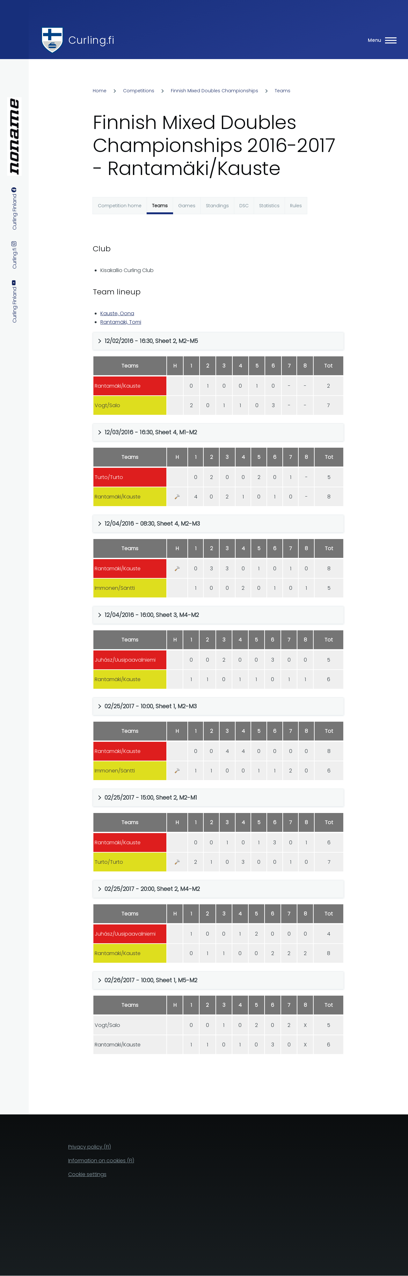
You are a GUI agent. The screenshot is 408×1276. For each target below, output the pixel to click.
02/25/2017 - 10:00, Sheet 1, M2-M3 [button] (151, 706)
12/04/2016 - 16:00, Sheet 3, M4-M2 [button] (152, 615)
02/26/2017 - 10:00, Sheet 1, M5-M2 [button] (151, 980)
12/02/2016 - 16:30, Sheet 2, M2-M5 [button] (151, 341)
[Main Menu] (380, 40)
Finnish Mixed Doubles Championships (214, 90)
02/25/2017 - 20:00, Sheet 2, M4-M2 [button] (152, 889)
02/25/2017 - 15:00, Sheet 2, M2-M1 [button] (151, 797)
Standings (217, 205)
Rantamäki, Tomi (120, 322)
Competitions (138, 90)
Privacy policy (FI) (89, 1147)
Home (99, 90)
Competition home (120, 205)
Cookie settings (87, 1174)
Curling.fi (91, 40)
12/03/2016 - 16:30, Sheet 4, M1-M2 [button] (151, 432)
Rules (296, 205)
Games (186, 205)
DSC (244, 205)
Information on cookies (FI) (101, 1160)
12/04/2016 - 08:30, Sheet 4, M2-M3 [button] (152, 524)
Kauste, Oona (117, 313)
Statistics (269, 205)
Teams (282, 90)
